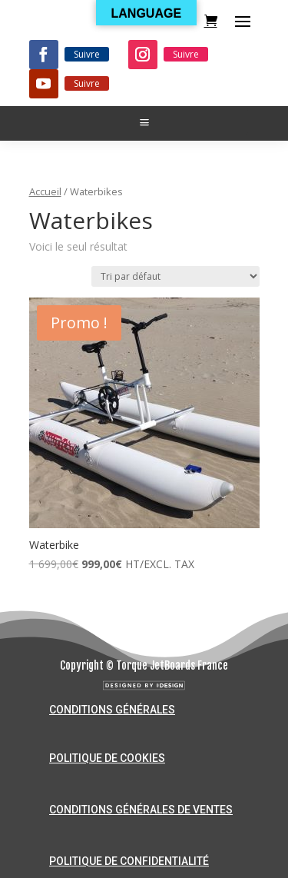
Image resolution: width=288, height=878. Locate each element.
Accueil (45, 191)
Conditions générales (112, 709)
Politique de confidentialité (129, 861)
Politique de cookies (107, 758)
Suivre (87, 54)
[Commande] (175, 276)
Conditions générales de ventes (141, 809)
